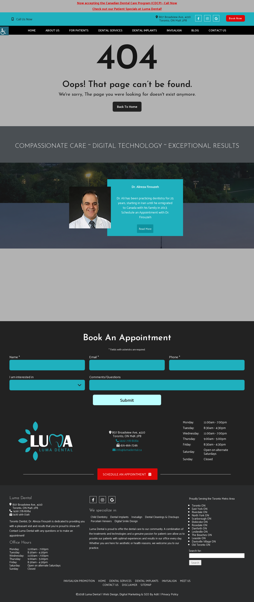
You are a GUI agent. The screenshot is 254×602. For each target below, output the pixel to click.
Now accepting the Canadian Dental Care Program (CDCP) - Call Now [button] (127, 3)
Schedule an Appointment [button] (127, 474)
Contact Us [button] (217, 30)
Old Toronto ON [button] (201, 544)
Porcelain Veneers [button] (101, 520)
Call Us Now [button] (24, 19)
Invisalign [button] (174, 30)
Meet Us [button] (185, 580)
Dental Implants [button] (144, 30)
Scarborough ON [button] (201, 518)
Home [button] (32, 30)
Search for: (195, 551)
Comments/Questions (105, 377)
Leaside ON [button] (199, 538)
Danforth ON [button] (199, 528)
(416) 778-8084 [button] (127, 440)
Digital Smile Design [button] (126, 520)
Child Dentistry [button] (99, 516)
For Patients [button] (79, 30)
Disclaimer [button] (129, 584)
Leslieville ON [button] (200, 531)
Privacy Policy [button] (169, 594)
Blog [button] (195, 30)
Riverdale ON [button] (199, 511)
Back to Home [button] (127, 106)
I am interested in (21, 377)
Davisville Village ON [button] (204, 541)
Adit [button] (156, 594)
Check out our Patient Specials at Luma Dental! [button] (127, 9)
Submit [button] (127, 400)
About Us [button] (53, 30)
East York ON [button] (199, 508)
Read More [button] (145, 232)
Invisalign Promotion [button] (79, 580)
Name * (14, 357)
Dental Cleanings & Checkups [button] (162, 516)
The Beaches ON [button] (202, 534)
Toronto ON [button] (198, 505)
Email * (94, 357)
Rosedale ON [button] (199, 524)
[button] (4, 31)
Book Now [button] (235, 18)
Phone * (174, 357)
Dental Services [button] (110, 30)
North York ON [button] (200, 515)
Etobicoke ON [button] (200, 521)
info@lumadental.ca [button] (127, 449)
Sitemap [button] (146, 584)
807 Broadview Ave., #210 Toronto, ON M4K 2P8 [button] (173, 18)
